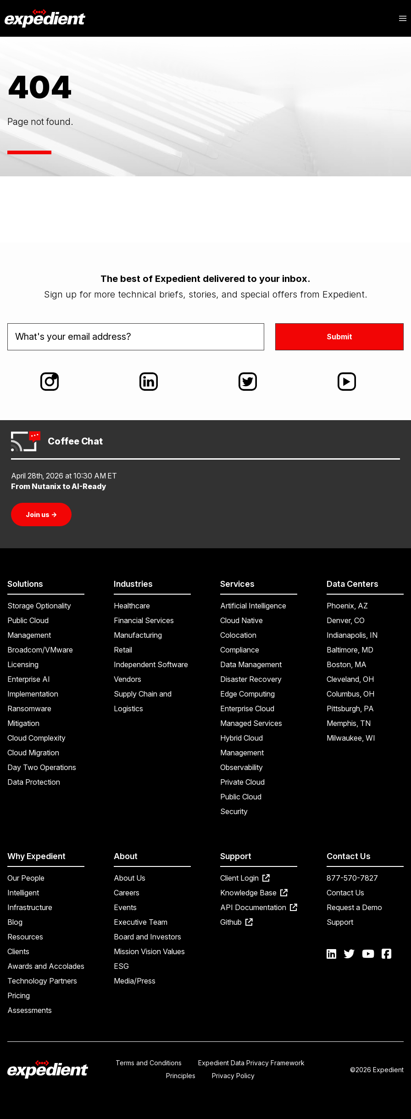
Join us (41, 514)
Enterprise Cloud (247, 708)
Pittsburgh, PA (350, 708)
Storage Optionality (39, 605)
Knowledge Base (254, 892)
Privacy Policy (233, 1076)
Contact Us (345, 892)
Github (236, 922)
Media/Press (135, 980)
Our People (25, 878)
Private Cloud (242, 782)
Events (125, 907)
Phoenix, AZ (347, 605)
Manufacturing (138, 635)
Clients (18, 951)
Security (234, 811)
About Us (129, 878)
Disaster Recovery (251, 679)
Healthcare (132, 605)
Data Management (251, 664)
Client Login (245, 878)
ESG (121, 966)
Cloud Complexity (36, 737)
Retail (123, 649)
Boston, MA (347, 664)
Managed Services (251, 723)
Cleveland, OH (350, 679)
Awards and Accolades (45, 966)
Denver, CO (346, 620)
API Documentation (258, 907)
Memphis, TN (349, 723)
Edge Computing (247, 693)
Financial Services (144, 620)
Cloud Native (241, 620)
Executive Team (140, 922)
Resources (25, 936)
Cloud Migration (33, 752)
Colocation (238, 635)
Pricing (18, 995)
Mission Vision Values (149, 951)
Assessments (29, 1010)
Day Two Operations (41, 767)
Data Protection (33, 782)
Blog (14, 922)
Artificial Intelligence (253, 605)
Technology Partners (42, 980)
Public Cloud (240, 796)
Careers (126, 892)
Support (340, 922)
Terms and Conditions (149, 1063)
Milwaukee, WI (351, 737)
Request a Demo (354, 907)
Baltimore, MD (350, 649)
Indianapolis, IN (352, 635)
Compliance (239, 649)
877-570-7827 (352, 878)
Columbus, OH (350, 693)
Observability (241, 767)
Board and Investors (147, 936)
